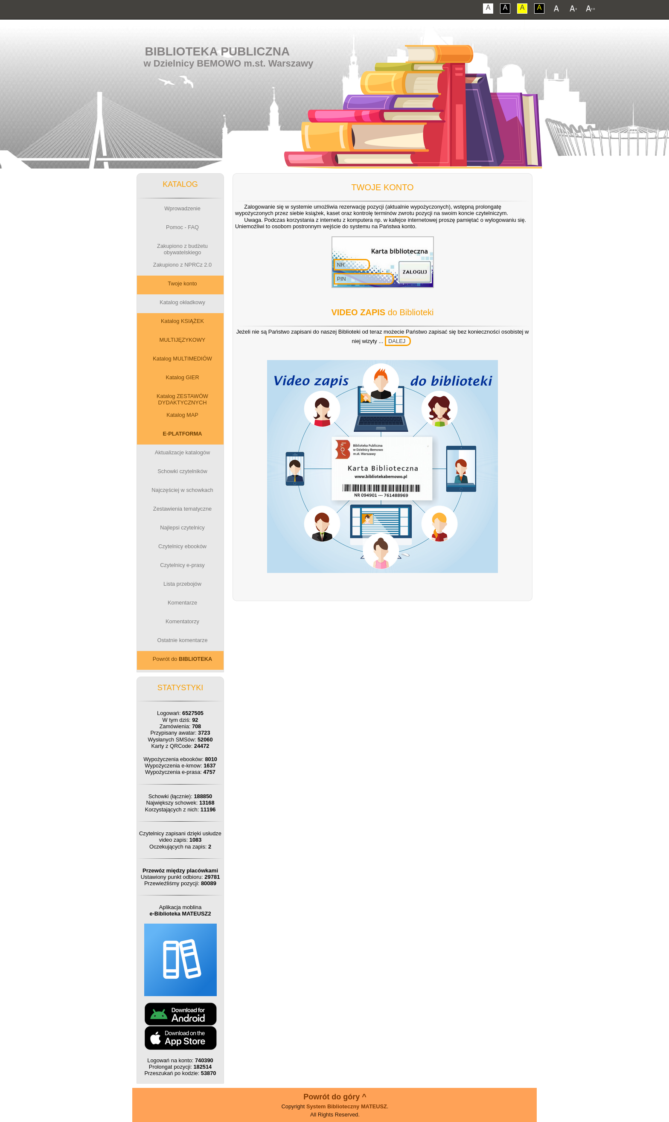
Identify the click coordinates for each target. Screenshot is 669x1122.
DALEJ (396, 341)
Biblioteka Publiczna (217, 51)
